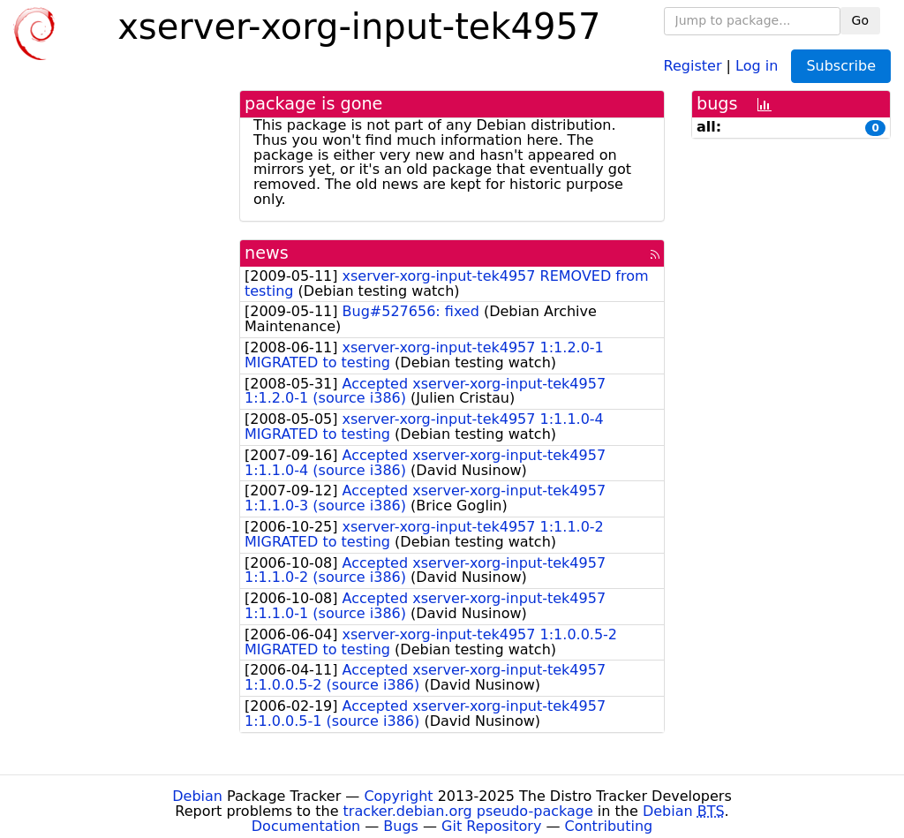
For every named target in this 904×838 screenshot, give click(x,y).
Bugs (400, 826)
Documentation (306, 826)
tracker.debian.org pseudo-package (468, 811)
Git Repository (491, 826)
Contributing (609, 826)
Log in (756, 65)
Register (693, 65)
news (267, 253)
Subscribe (841, 65)
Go (860, 20)
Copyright (398, 796)
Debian (197, 796)
